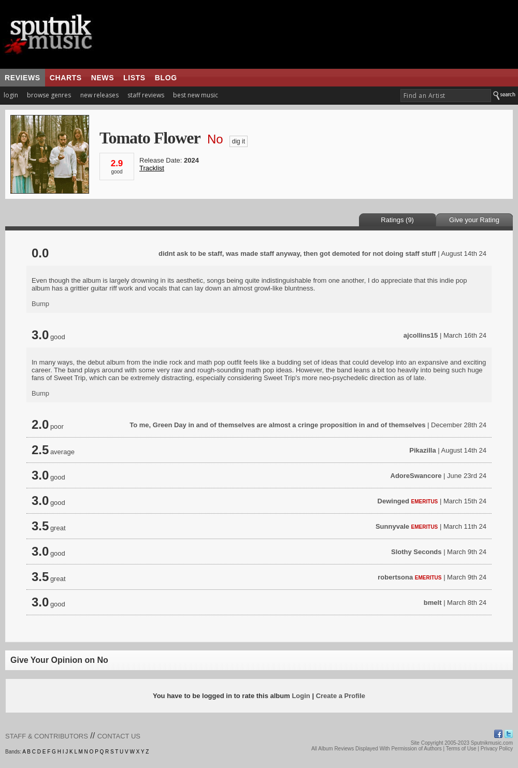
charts (66, 78)
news (102, 78)
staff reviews (145, 95)
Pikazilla (422, 450)
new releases (99, 95)
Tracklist (151, 168)
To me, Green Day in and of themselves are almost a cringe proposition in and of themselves (277, 425)
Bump (40, 304)
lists (134, 78)
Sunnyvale (392, 526)
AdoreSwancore (416, 476)
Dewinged (393, 501)
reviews (22, 78)
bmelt (433, 602)
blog (166, 78)
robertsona (395, 577)
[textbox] (445, 95)
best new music (195, 95)
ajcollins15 (421, 335)
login (11, 95)
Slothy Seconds (416, 552)
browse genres (49, 95)
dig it (238, 141)
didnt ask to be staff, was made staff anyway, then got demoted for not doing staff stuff (297, 253)
